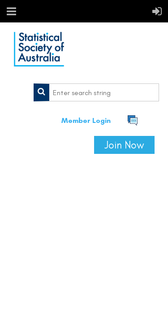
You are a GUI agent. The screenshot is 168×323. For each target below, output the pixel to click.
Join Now (124, 145)
